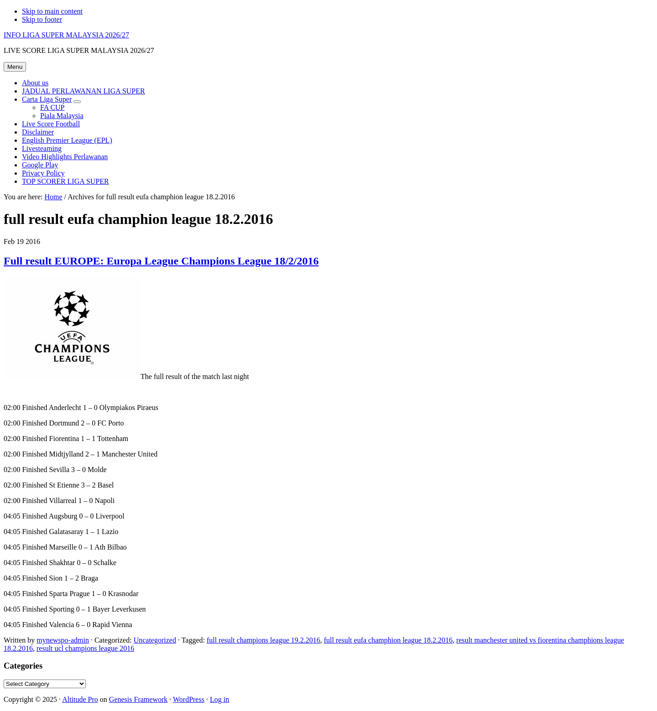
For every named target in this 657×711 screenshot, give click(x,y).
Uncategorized (155, 640)
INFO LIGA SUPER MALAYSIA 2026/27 (66, 35)
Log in (219, 699)
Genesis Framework (138, 699)
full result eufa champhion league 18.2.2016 (388, 640)
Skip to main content (52, 11)
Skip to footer (42, 19)
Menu (14, 66)
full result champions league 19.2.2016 (263, 640)
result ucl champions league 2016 (85, 648)
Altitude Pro (80, 699)
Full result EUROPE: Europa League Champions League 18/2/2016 (161, 261)
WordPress (188, 699)
